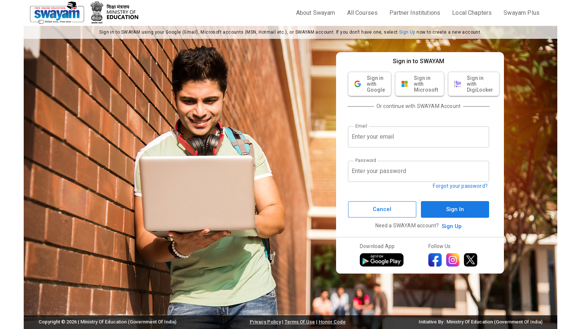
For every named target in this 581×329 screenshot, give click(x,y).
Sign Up (407, 32)
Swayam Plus (522, 12)
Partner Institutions (414, 12)
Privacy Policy (265, 322)
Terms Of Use (300, 322)
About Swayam (315, 12)
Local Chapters (472, 12)
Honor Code (332, 322)
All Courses (362, 12)
